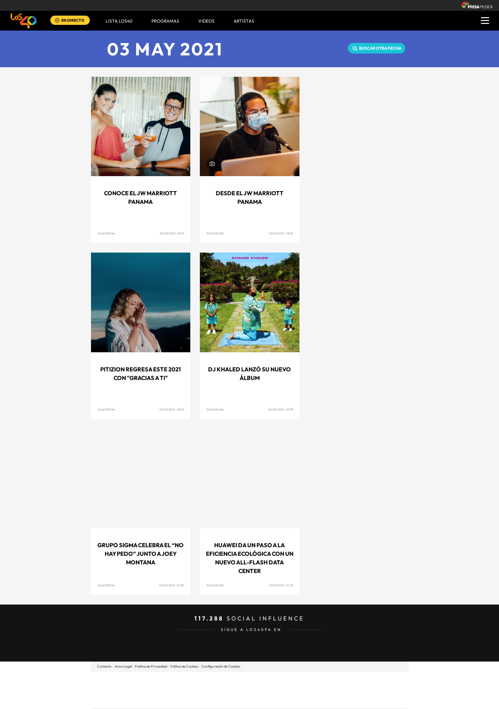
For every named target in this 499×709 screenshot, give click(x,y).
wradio (239, 690)
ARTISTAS (244, 21)
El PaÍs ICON (263, 700)
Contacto (104, 666)
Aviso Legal (123, 666)
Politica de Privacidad (151, 666)
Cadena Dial (287, 690)
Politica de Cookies (184, 666)
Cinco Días (263, 690)
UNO (220, 690)
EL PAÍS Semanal (310, 690)
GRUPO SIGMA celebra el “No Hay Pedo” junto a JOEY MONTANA (140, 553)
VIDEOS (206, 21)
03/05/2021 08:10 (171, 409)
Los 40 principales (207, 680)
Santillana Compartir (271, 680)
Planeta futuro (334, 690)
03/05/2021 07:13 (281, 585)
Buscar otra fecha (380, 48)
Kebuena (357, 690)
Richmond (173, 700)
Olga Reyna (106, 233)
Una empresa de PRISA (120, 686)
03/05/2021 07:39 (171, 585)
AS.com (318, 680)
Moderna (204, 700)
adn (339, 680)
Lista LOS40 (119, 21)
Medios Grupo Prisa (120, 701)
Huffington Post (185, 690)
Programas (165, 21)
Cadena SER (298, 680)
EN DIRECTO (72, 20)
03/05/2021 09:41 (172, 233)
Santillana (237, 680)
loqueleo (317, 700)
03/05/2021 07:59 (280, 409)
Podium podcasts (235, 700)
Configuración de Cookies (220, 666)
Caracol (363, 680)
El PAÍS (176, 680)
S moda (289, 700)
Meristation (348, 700)
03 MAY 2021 (165, 49)
